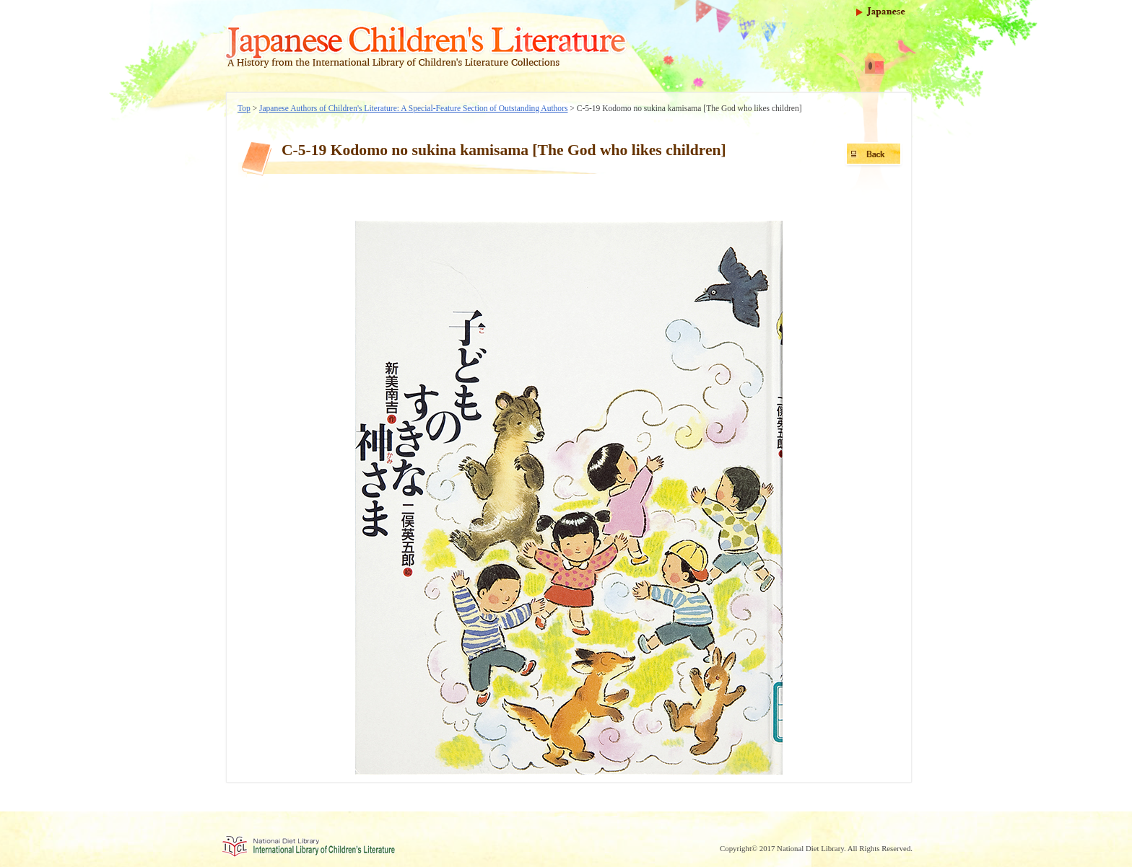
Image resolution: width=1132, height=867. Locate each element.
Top (244, 108)
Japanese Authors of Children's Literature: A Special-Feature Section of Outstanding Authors (413, 108)
